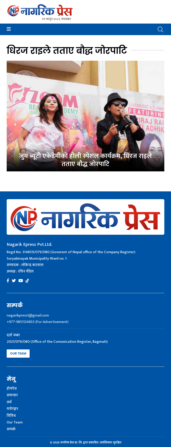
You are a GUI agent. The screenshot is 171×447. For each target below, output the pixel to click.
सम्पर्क (11, 429)
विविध (11, 416)
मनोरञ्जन (12, 409)
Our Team (18, 353)
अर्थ (9, 402)
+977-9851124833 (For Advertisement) (37, 322)
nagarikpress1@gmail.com (28, 315)
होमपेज (12, 389)
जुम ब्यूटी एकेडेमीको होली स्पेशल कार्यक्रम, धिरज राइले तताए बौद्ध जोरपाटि (85, 160)
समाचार (12, 395)
